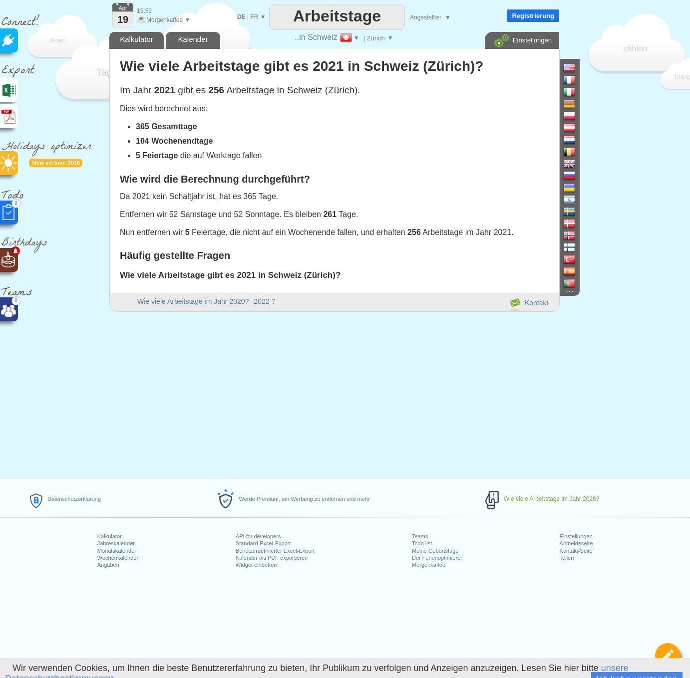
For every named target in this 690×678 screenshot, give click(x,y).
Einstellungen (576, 536)
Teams (420, 536)
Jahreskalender (116, 543)
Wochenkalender (117, 558)
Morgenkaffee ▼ (163, 19)
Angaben (108, 565)
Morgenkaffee (428, 565)
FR (254, 16)
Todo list (422, 543)
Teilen (567, 558)
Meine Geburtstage (435, 551)
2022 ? (264, 301)
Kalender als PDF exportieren (272, 558)
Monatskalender (116, 551)
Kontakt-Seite (576, 551)
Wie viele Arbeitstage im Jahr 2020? (193, 301)
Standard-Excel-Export (263, 543)
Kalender (193, 39)
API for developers (258, 536)
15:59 (144, 10)
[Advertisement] (334, 393)
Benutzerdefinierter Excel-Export (275, 551)
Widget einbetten (256, 565)
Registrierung (533, 15)
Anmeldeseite (576, 543)
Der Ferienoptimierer (437, 558)
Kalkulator (109, 536)
